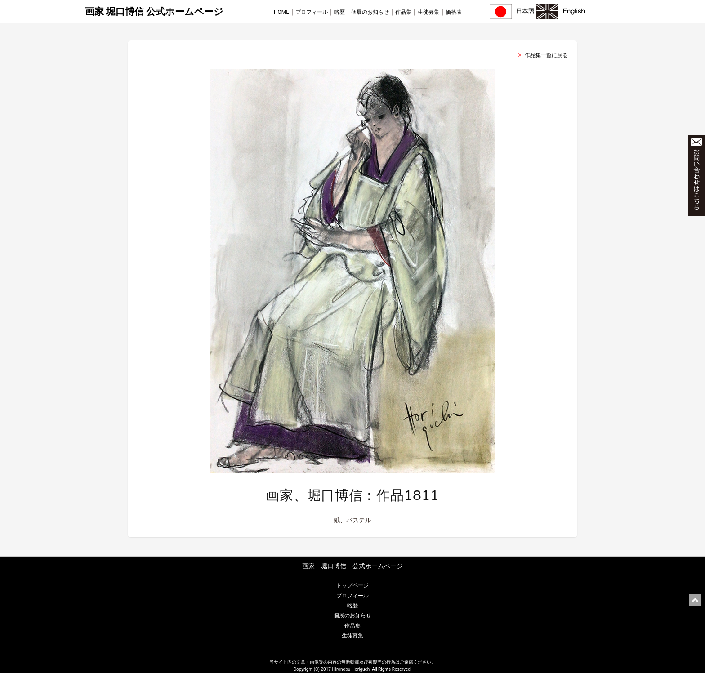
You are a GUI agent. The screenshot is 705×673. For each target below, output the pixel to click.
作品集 (403, 12)
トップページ (352, 585)
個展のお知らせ (370, 12)
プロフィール (311, 12)
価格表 (454, 12)
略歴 (339, 12)
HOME (281, 12)
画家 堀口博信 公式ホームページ (154, 11)
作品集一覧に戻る (546, 55)
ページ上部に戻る (695, 600)
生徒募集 (428, 12)
